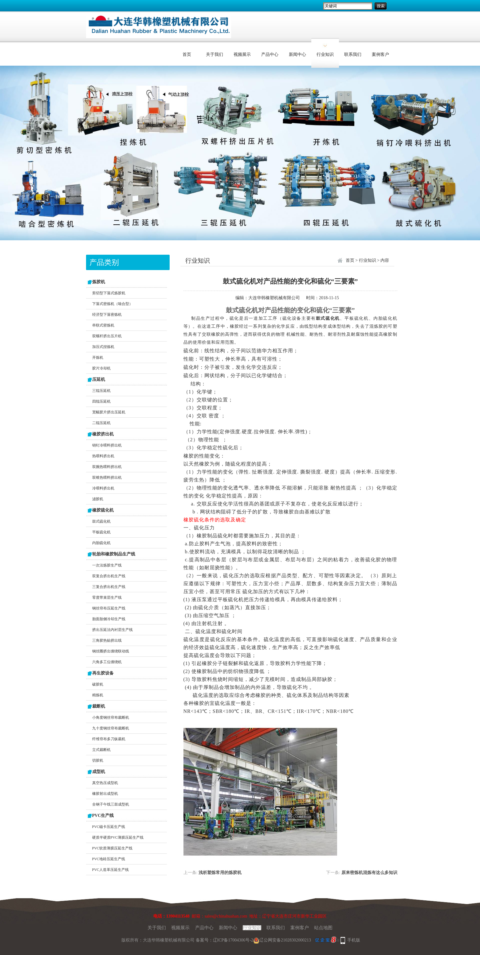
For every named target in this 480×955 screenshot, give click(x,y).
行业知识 (325, 54)
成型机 (98, 771)
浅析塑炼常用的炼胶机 (220, 872)
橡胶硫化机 (103, 510)
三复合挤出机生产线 (108, 587)
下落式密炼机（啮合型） (112, 304)
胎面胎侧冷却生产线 (108, 619)
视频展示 (242, 54)
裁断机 (98, 706)
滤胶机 (97, 499)
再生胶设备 (103, 673)
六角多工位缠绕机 (107, 662)
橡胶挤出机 (103, 434)
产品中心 (269, 54)
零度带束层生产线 (107, 597)
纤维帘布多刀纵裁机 (108, 739)
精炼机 (97, 695)
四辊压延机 (101, 401)
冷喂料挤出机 (103, 488)
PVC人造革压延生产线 (110, 870)
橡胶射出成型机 (105, 793)
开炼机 (97, 357)
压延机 (98, 379)
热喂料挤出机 (103, 456)
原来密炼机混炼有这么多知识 (369, 872)
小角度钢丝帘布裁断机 (110, 717)
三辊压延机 (101, 391)
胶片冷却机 (101, 368)
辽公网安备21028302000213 (282, 940)
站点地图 (323, 927)
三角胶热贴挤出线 (107, 640)
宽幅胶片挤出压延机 (108, 412)
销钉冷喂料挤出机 (107, 445)
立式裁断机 (101, 750)
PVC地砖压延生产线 (108, 859)
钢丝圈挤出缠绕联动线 (110, 651)
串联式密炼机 (103, 325)
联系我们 (352, 54)
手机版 (353, 940)
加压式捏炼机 (103, 347)
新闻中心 (297, 54)
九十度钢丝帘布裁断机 (110, 728)
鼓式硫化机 (101, 521)
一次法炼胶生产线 (107, 565)
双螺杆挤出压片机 (107, 336)
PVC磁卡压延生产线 (108, 827)
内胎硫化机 (101, 543)
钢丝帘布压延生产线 (108, 608)
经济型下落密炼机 (107, 314)
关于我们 (214, 54)
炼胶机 (98, 282)
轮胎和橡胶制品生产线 (113, 554)
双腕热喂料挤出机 (107, 467)
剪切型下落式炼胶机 (108, 293)
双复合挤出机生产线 (108, 576)
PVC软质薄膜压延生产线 (112, 848)
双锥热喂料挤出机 (107, 477)
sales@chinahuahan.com (226, 916)
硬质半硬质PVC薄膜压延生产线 (118, 837)
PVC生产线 (103, 815)
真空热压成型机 (105, 783)
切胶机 (97, 760)
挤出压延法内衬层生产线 (112, 630)
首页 (187, 54)
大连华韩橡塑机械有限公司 (274, 298)
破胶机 (97, 684)
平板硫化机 (101, 532)
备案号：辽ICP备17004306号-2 (224, 940)
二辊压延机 (101, 423)
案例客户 (380, 54)
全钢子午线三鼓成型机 (110, 804)
